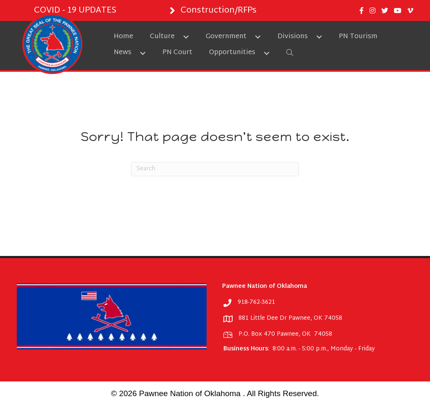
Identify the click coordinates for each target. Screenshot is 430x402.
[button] (186, 36)
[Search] (215, 169)
